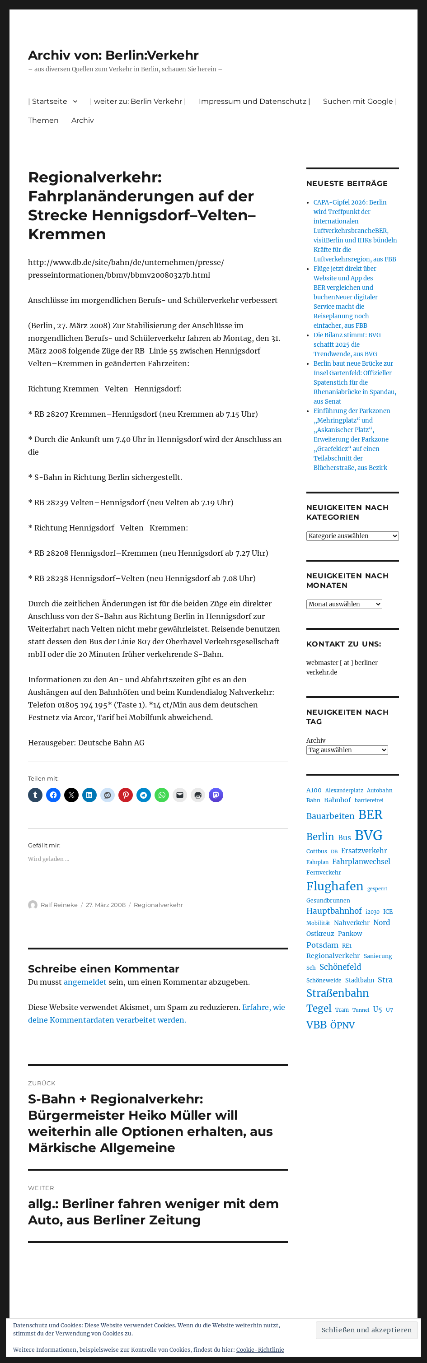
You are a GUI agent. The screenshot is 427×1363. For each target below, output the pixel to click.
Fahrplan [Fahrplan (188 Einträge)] (317, 862)
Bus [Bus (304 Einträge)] (344, 837)
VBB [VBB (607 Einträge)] (316, 1025)
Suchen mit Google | (360, 101)
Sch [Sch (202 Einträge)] (311, 967)
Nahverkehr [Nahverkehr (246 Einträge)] (352, 923)
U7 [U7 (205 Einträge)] (389, 1009)
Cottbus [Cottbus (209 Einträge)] (316, 851)
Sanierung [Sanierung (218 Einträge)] (378, 956)
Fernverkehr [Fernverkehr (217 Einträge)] (323, 872)
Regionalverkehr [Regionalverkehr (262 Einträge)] (333, 956)
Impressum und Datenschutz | (254, 101)
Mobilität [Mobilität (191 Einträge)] (318, 923)
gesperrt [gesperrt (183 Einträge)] (377, 889)
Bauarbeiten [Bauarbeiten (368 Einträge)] (330, 816)
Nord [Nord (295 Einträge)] (381, 922)
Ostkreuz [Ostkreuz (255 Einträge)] (320, 934)
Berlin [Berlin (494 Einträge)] (320, 837)
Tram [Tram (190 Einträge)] (342, 1010)
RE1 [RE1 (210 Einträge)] (347, 945)
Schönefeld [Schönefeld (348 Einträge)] (340, 967)
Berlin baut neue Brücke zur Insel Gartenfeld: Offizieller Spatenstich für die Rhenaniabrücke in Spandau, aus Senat (355, 382)
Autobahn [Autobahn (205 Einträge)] (380, 790)
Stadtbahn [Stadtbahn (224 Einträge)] (359, 980)
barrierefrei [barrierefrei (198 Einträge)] (369, 800)
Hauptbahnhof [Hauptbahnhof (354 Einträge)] (334, 911)
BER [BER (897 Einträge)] (370, 814)
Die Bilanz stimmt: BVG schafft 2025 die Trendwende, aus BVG (347, 344)
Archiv (82, 120)
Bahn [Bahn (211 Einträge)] (313, 800)
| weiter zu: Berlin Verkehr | (138, 101)
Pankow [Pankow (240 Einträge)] (350, 934)
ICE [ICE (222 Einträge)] (388, 911)
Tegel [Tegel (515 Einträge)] (319, 1008)
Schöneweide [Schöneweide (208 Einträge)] (324, 980)
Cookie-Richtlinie (260, 1349)
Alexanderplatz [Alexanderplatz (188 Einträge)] (344, 790)
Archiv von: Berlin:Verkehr (113, 55)
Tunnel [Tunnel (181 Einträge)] (361, 1010)
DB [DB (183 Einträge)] (334, 852)
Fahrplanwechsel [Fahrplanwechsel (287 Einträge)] (361, 861)
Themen (43, 120)
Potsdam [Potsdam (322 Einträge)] (322, 944)
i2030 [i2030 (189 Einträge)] (373, 912)
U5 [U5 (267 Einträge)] (377, 1009)
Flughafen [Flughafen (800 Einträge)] (335, 886)
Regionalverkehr (158, 904)
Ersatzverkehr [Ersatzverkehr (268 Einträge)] (364, 851)
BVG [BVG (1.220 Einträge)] (369, 835)
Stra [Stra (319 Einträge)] (385, 979)
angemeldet (85, 981)
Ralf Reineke (59, 904)
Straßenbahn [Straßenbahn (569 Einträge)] (337, 993)
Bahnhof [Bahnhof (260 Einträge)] (337, 800)
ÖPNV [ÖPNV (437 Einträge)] (342, 1025)
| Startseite (47, 101)
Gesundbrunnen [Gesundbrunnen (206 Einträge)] (328, 900)
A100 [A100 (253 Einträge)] (314, 790)
